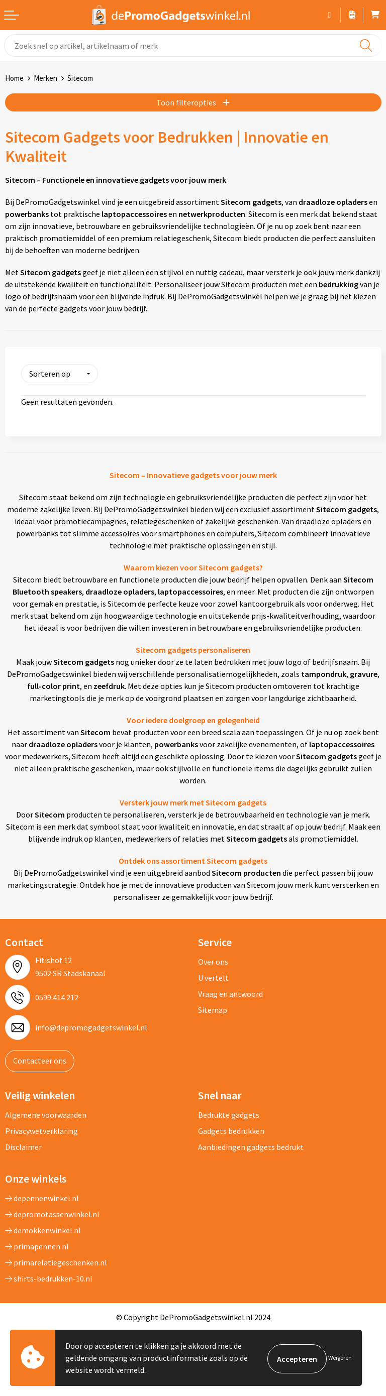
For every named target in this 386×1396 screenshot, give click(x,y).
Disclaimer (23, 1145)
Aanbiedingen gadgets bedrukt (251, 1145)
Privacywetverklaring (41, 1129)
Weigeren (340, 1357)
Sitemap (212, 1009)
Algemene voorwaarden (45, 1113)
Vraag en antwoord (230, 993)
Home (14, 78)
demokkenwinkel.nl (43, 1229)
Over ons (213, 961)
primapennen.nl (37, 1245)
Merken (45, 78)
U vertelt (213, 977)
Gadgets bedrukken (231, 1129)
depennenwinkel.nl (42, 1197)
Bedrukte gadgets (228, 1113)
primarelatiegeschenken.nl (56, 1261)
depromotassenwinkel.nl (52, 1213)
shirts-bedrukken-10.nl (48, 1277)
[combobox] (193, 45)
